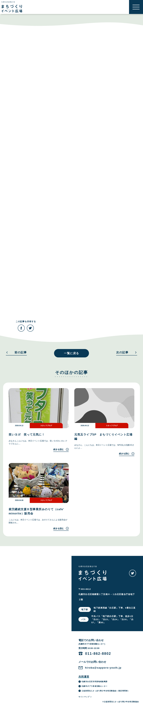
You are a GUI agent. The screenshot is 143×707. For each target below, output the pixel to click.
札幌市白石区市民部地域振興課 (92, 681)
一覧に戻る (71, 353)
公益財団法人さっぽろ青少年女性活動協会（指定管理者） (103, 691)
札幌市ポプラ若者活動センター (92, 686)
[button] (136, 7)
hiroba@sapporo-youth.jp (103, 667)
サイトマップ (85, 697)
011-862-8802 (98, 653)
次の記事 (126, 352)
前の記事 (16, 352)
